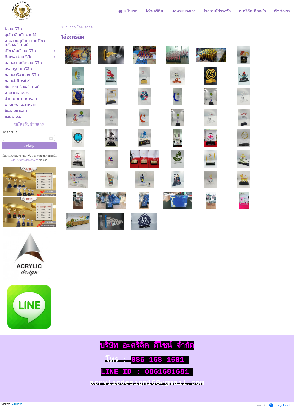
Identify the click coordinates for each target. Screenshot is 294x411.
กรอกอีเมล (10, 132)
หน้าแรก (67, 27)
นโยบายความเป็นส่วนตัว (25, 160)
